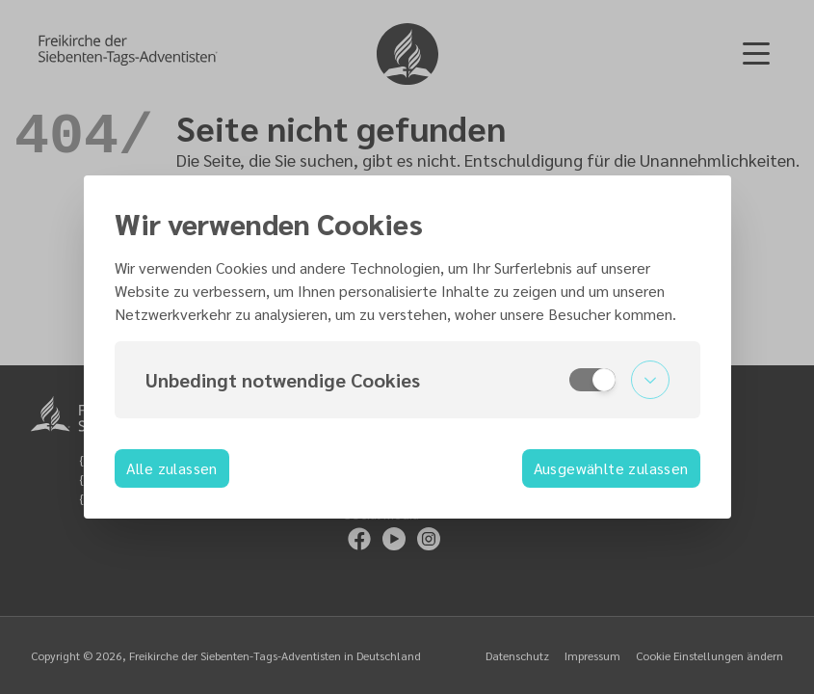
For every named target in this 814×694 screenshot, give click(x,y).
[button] (407, 379)
